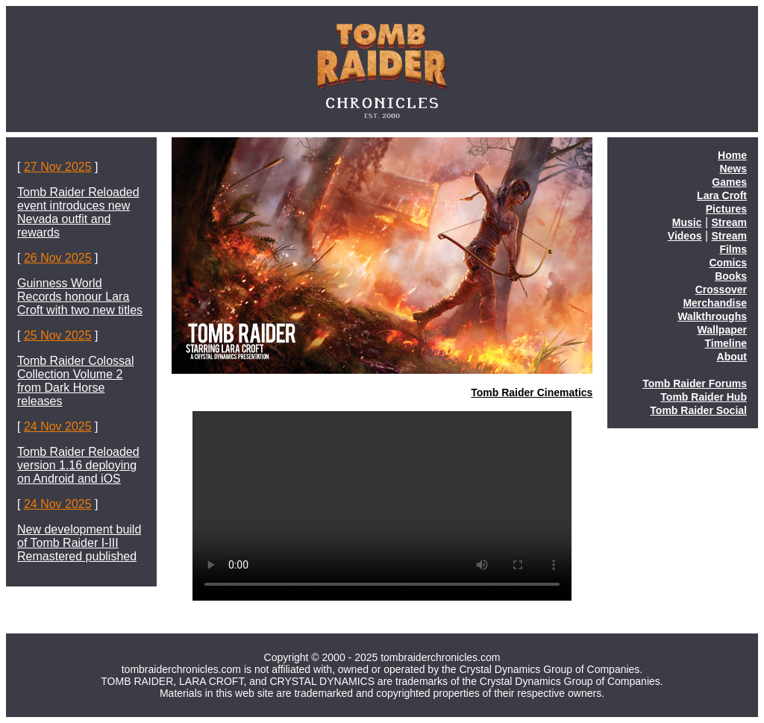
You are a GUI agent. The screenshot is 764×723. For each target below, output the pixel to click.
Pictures (726, 209)
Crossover (721, 289)
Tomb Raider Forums (694, 383)
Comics (728, 263)
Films (733, 249)
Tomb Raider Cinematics (531, 392)
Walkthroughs (712, 316)
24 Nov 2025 (58, 426)
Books (731, 276)
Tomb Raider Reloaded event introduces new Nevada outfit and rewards (78, 212)
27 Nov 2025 (58, 166)
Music (687, 222)
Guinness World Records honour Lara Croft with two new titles (80, 296)
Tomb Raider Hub (703, 397)
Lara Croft (722, 195)
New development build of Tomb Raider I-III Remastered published (79, 543)
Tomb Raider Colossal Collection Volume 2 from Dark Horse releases (75, 380)
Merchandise (715, 303)
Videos (685, 236)
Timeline (725, 343)
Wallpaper (722, 330)
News (733, 169)
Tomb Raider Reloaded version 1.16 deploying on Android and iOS (78, 465)
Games (729, 182)
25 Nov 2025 (58, 335)
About (732, 357)
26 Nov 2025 (58, 257)
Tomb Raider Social (698, 410)
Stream (729, 222)
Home (732, 155)
